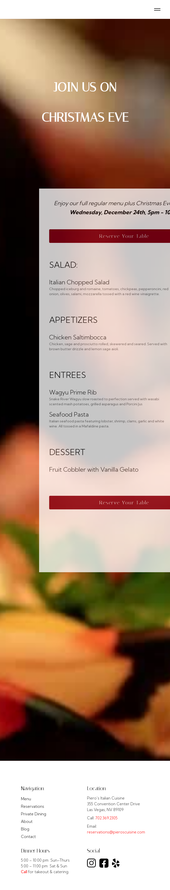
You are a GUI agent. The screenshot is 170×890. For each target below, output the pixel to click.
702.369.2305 (106, 818)
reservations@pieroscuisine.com (116, 832)
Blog (25, 829)
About (27, 821)
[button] (157, 9)
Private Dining (33, 814)
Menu (26, 798)
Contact (28, 836)
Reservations (32, 806)
